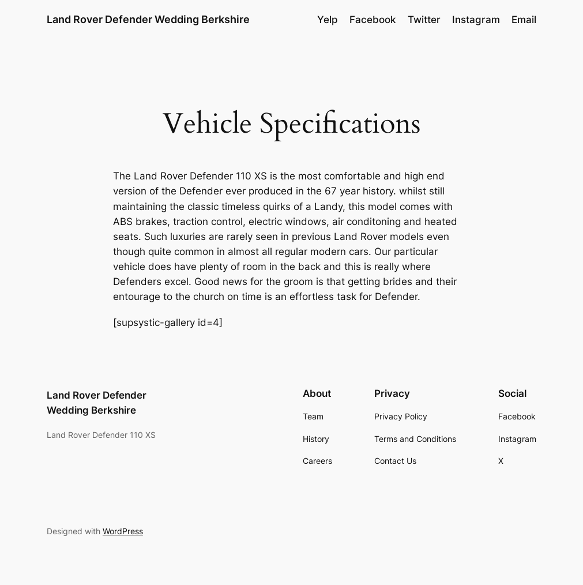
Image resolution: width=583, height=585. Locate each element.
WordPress (123, 531)
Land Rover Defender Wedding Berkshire (148, 19)
